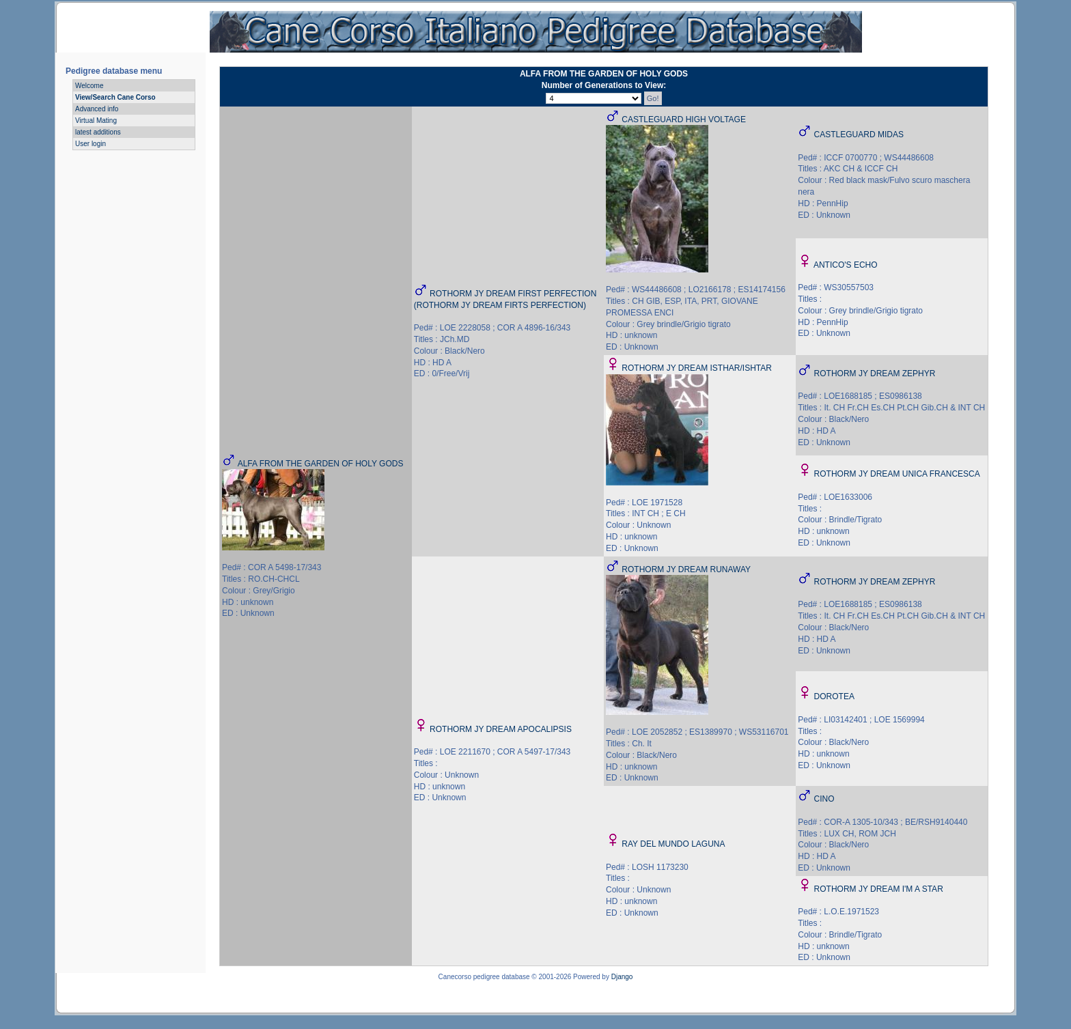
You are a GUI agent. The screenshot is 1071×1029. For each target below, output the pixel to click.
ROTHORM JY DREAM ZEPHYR (875, 373)
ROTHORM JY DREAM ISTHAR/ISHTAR (697, 368)
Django (622, 977)
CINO (824, 799)
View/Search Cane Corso (115, 97)
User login (90, 143)
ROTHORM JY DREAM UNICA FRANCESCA (897, 474)
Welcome (89, 85)
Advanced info (96, 109)
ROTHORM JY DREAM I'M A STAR (878, 889)
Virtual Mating (96, 120)
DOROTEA (834, 696)
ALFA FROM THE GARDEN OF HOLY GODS (321, 463)
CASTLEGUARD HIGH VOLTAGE (684, 119)
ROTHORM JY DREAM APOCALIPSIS (501, 729)
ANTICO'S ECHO (845, 265)
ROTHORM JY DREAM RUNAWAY (686, 569)
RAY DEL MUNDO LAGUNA (673, 844)
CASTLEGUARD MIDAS (859, 134)
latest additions (98, 132)
